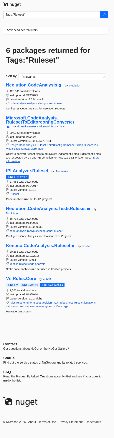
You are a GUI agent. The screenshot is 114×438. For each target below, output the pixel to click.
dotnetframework (28, 126)
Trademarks (93, 422)
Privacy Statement (71, 422)
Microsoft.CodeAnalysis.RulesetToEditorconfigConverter (40, 120)
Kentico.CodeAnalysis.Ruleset (38, 246)
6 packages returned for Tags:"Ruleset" (48, 55)
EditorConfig (54, 144)
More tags (36, 148)
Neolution (75, 85)
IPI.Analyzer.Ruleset (27, 171)
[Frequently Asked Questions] (7, 372)
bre (21, 306)
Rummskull (62, 171)
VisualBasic (13, 148)
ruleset (58, 103)
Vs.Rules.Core (21, 279)
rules (13, 302)
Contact (10, 344)
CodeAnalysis (27, 144)
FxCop (79, 144)
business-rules (71, 302)
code (13, 103)
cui (53, 306)
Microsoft (45, 126)
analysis (21, 103)
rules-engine (24, 302)
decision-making (52, 302)
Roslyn (14, 144)
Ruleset (41, 144)
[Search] (104, 14)
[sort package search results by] (62, 77)
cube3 (47, 279)
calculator (12, 306)
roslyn (31, 103)
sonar (49, 103)
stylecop (40, 103)
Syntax (25, 148)
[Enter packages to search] (51, 14)
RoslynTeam (58, 126)
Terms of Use (47, 422)
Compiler (68, 144)
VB (96, 144)
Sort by (11, 76)
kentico (86, 246)
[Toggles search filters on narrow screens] (104, 30)
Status (9, 358)
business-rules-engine (37, 306)
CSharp (88, 144)
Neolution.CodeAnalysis (31, 85)
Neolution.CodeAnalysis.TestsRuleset (46, 208)
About (32, 422)
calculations (88, 302)
